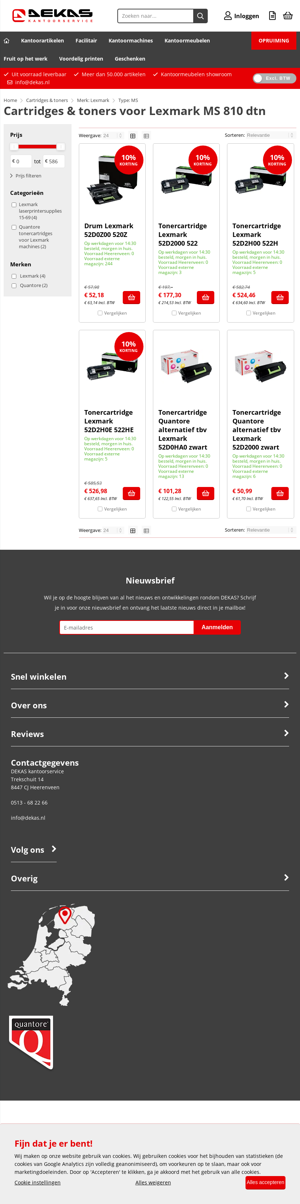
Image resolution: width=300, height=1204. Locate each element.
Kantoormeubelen (187, 40)
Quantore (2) (34, 285)
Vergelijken (115, 313)
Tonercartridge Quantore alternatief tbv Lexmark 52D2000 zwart (256, 429)
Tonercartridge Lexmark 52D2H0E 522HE (109, 421)
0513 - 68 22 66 (29, 802)
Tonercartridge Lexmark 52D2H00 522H (256, 234)
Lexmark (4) (32, 276)
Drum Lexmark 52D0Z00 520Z (108, 230)
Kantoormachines (131, 40)
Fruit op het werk (26, 58)
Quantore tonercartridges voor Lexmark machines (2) (35, 237)
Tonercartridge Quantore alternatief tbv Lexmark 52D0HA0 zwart (182, 429)
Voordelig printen (81, 58)
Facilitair (86, 40)
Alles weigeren (148, 1183)
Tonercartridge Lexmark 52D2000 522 (182, 234)
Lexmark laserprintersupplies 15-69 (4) (40, 211)
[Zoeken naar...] (195, 16)
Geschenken (130, 58)
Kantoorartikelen (42, 40)
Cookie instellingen (38, 1183)
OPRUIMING (274, 40)
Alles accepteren (261, 1183)
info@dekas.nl (32, 82)
